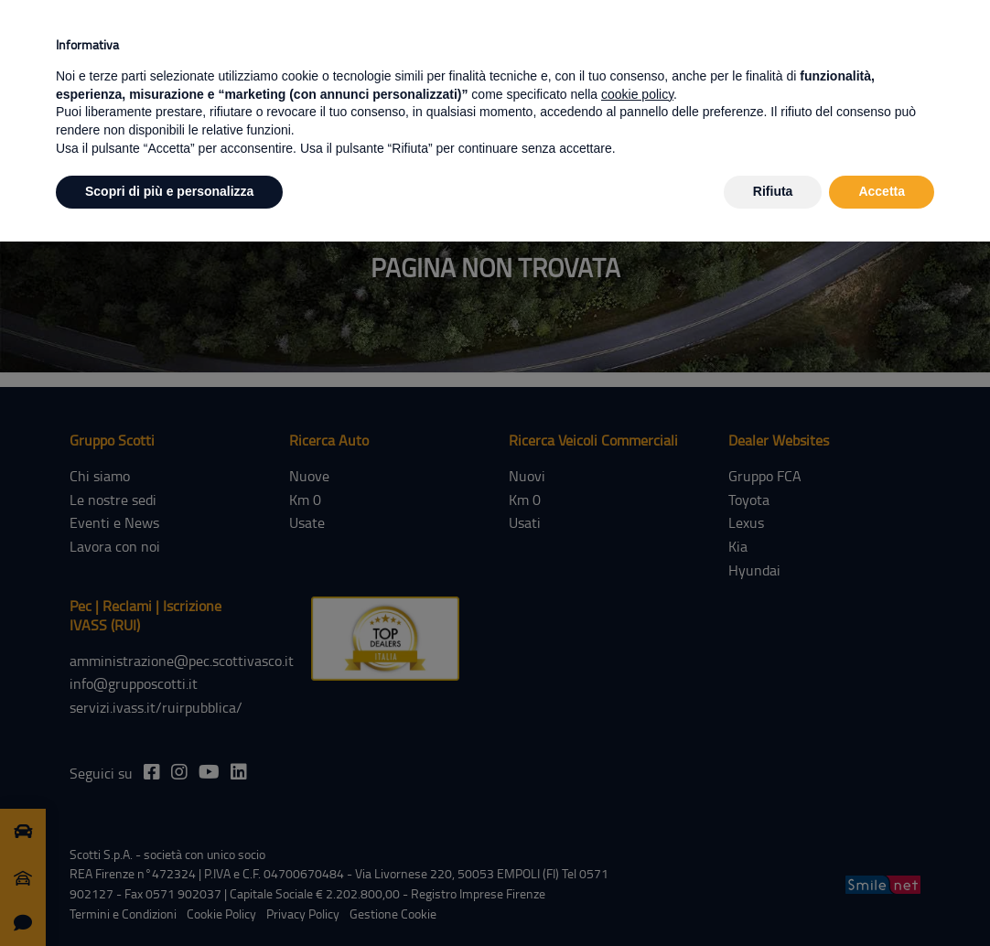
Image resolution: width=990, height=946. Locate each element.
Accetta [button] (881, 191)
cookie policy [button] (637, 94)
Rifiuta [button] (773, 191)
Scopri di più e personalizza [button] (169, 191)
